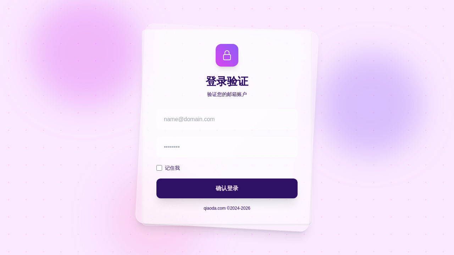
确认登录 (227, 188)
